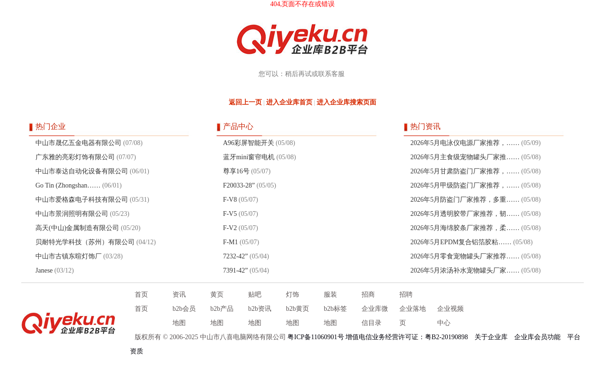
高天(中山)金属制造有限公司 (77, 227)
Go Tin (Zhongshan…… (68, 185)
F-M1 (230, 242)
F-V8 (230, 199)
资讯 (179, 294)
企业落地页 (412, 315)
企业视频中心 (450, 315)
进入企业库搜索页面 (346, 102)
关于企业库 (491, 337)
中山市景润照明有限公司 (71, 213)
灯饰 (292, 294)
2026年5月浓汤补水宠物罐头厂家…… (464, 270)
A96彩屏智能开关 (248, 142)
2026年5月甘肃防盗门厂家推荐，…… (464, 171)
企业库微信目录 (375, 315)
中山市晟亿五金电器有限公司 (78, 142)
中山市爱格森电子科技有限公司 (81, 199)
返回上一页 (245, 102)
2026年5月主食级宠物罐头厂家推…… (464, 157)
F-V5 (230, 213)
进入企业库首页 (289, 102)
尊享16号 (236, 171)
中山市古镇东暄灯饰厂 (68, 256)
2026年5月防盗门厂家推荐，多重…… (464, 199)
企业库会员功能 (537, 337)
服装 (330, 294)
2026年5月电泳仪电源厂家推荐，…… (464, 142)
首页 (141, 294)
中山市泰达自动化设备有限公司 (81, 171)
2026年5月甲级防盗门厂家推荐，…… (464, 185)
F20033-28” (239, 185)
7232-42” (235, 256)
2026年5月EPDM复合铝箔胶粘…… (460, 242)
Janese (44, 270)
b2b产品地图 (221, 315)
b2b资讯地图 (259, 315)
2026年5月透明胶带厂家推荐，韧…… (464, 213)
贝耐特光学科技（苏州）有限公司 (85, 242)
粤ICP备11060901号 (315, 337)
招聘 (406, 294)
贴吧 (254, 294)
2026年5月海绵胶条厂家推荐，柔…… (464, 227)
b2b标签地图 (335, 315)
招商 (368, 294)
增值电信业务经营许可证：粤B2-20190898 (407, 337)
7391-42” (235, 270)
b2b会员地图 (184, 315)
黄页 (217, 294)
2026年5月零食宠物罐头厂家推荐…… (464, 256)
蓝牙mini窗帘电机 (249, 157)
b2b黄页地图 (297, 315)
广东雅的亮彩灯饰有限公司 (75, 157)
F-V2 (230, 227)
